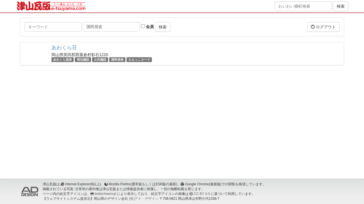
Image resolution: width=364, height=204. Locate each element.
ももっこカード (139, 59)
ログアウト (323, 26)
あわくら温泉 (62, 59)
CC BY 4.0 (202, 194)
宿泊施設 (83, 59)
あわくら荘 (64, 47)
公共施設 (100, 59)
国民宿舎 (117, 59)
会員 (147, 26)
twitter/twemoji (105, 194)
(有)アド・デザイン (143, 199)
